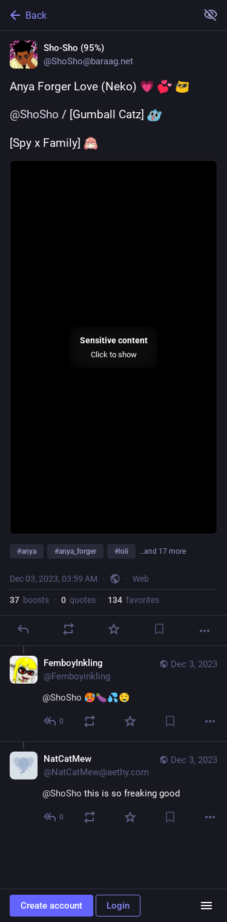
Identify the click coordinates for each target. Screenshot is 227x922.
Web (141, 579)
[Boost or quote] (68, 629)
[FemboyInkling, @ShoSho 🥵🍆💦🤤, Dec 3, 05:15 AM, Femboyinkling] (113, 693)
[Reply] (23, 629)
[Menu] (206, 905)
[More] (204, 631)
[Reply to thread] (54, 721)
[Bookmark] (159, 629)
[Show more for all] (210, 14)
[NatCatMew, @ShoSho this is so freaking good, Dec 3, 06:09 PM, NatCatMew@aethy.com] (113, 789)
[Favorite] (114, 629)
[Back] (97, 15)
